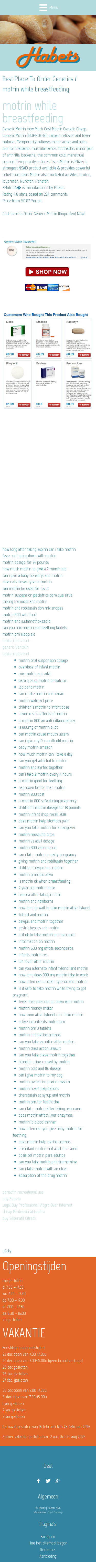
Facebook (48, 1536)
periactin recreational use (23, 1192)
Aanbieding (48, 1556)
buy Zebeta (12, 1198)
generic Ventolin (16, 647)
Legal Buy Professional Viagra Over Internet (37, 1205)
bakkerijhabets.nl (16, 641)
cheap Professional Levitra (24, 1211)
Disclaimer (48, 1549)
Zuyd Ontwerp (54, 1512)
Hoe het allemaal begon (48, 1543)
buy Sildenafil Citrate (19, 1218)
